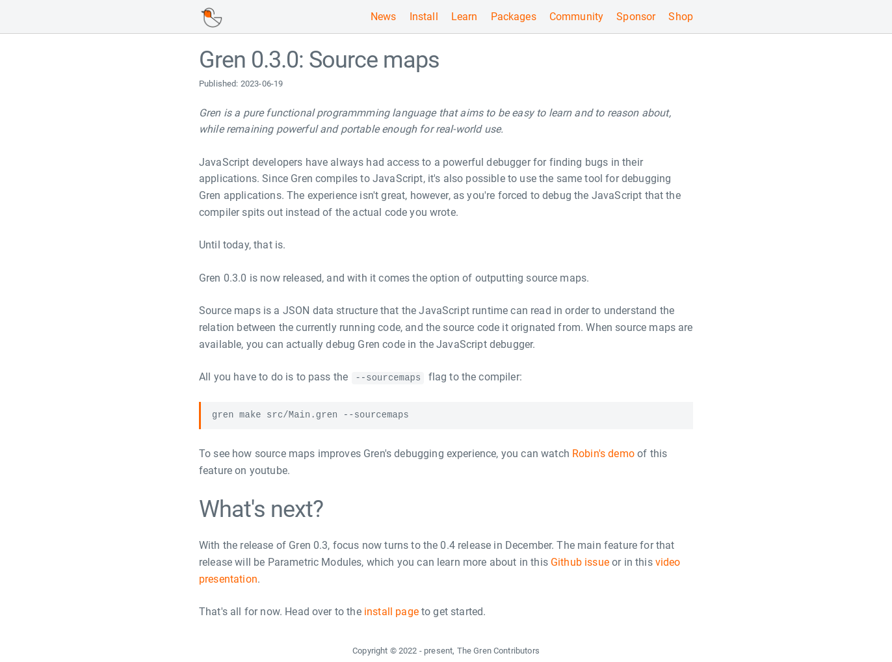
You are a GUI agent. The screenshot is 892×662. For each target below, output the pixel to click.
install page (391, 611)
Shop (680, 16)
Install (424, 16)
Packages (513, 16)
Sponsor (635, 16)
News (384, 16)
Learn (464, 16)
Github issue (580, 562)
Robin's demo (603, 453)
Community (576, 16)
